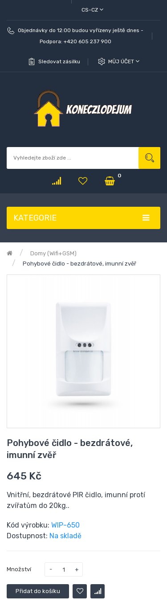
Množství (19, 569)
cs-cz (92, 9)
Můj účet (123, 61)
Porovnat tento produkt (97, 591)
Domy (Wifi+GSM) (53, 253)
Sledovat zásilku (59, 61)
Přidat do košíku (38, 591)
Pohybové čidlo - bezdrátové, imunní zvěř (79, 263)
